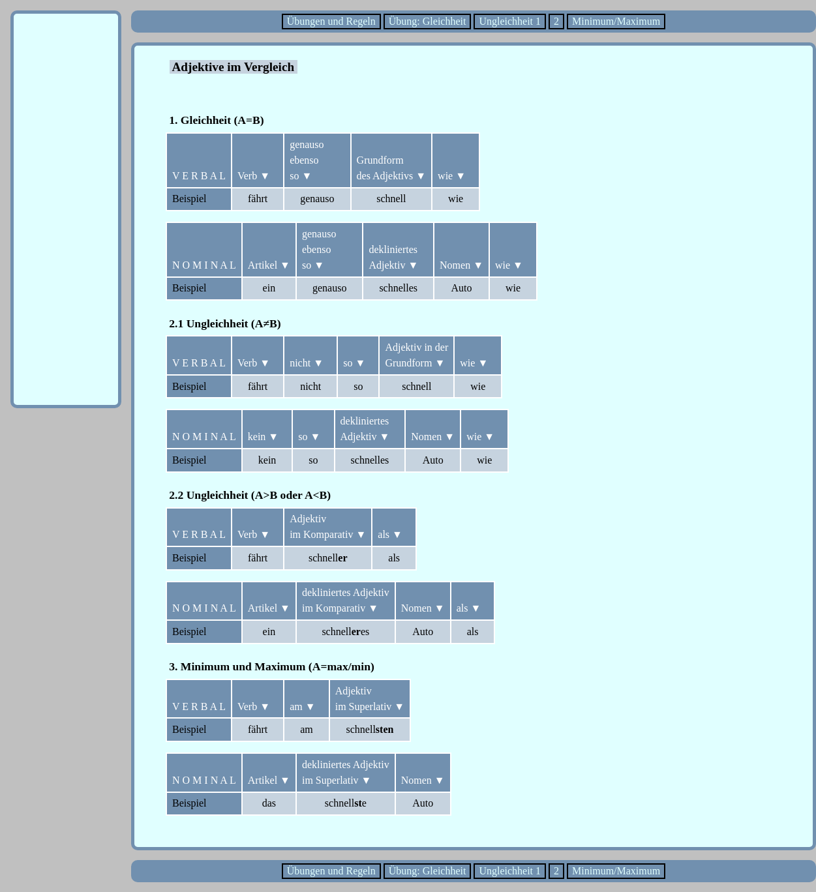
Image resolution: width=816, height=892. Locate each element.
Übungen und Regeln (331, 21)
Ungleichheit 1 (510, 21)
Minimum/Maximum (616, 21)
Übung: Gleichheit (427, 21)
